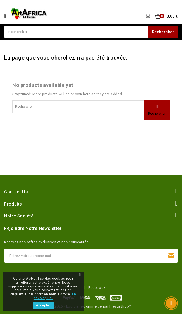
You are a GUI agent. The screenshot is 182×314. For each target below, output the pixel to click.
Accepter (43, 305)
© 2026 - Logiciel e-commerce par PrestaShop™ (90, 306)
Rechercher (163, 32)
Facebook (97, 288)
